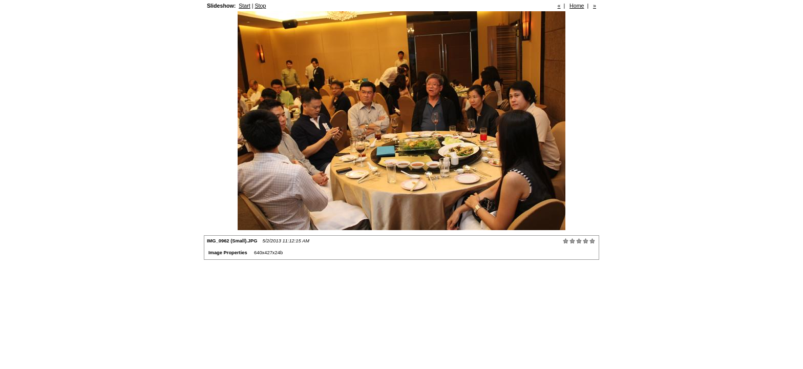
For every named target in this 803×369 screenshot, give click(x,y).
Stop (260, 6)
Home (576, 6)
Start (244, 6)
